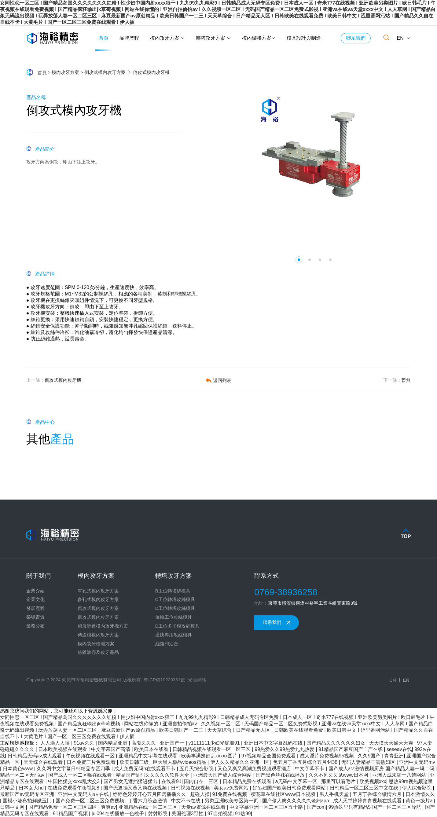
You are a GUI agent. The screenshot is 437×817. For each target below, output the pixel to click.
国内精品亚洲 (113, 743)
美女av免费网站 (232, 787)
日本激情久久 (420, 794)
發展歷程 (35, 673)
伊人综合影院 (417, 787)
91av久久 (85, 743)
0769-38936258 (286, 657)
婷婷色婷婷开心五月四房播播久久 (150, 794)
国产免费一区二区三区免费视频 (90, 800)
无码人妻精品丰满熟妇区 (368, 762)
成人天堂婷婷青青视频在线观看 (368, 800)
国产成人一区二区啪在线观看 (80, 775)
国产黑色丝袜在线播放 (281, 775)
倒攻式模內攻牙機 (53, 395)
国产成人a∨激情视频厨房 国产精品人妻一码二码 (382, 768)
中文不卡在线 (186, 800)
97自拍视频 (220, 813)
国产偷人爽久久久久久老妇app (296, 800)
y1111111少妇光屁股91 (214, 743)
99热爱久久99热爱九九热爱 (285, 749)
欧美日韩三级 (134, 762)
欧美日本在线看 (152, 749)
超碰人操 (200, 794)
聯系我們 (355, 38)
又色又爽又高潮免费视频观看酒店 (255, 768)
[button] (299, 259)
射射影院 (158, 813)
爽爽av (108, 807)
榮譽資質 (35, 682)
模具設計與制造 (304, 38)
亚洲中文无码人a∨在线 (84, 794)
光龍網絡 (197, 679)
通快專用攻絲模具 (173, 700)
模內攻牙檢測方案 (96, 708)
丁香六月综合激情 (148, 800)
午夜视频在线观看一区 (91, 755)
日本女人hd (32, 787)
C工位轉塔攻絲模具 (175, 664)
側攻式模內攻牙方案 (98, 682)
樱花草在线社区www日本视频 (284, 794)
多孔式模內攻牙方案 (98, 664)
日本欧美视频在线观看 (63, 749)
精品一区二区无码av (23, 775)
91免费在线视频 (230, 794)
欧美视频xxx (372, 781)
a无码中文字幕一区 (296, 781)
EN (404, 38)
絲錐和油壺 (166, 708)
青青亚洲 (394, 755)
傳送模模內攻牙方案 (98, 700)
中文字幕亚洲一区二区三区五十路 (267, 807)
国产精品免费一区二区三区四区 (63, 807)
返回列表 (218, 395)
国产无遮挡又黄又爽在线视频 (135, 787)
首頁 (103, 38)
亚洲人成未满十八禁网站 (399, 775)
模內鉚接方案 (259, 38)
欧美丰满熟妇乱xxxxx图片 (210, 755)
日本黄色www (18, 768)
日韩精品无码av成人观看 (35, 755)
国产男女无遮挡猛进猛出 (131, 781)
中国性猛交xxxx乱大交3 (74, 781)
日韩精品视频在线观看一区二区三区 (212, 749)
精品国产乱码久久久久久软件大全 (153, 775)
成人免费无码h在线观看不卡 (145, 768)
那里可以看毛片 (339, 781)
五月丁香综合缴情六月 (378, 794)
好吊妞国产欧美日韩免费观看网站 (289, 787)
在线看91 (171, 781)
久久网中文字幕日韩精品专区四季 (74, 768)
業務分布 (35, 691)
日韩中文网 (13, 807)
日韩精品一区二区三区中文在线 (364, 787)
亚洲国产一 (172, 743)
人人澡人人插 (55, 743)
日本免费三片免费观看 (92, 762)
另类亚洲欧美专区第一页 (231, 800)
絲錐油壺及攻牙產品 (98, 717)
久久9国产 (369, 755)
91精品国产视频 (71, 813)
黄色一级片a (420, 800)
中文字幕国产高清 (111, 749)
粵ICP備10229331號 (164, 679)
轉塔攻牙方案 (213, 38)
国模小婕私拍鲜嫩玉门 (28, 800)
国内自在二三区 (201, 781)
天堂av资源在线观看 (204, 807)
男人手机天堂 (334, 794)
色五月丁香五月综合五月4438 (306, 762)
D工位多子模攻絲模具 (177, 691)
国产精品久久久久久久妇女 (336, 743)
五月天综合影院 (197, 768)
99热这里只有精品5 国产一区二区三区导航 (376, 807)
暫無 (397, 395)
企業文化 (35, 664)
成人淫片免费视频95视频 (327, 755)
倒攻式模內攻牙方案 (105, 72)
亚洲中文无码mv (417, 762)
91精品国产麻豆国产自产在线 (351, 749)
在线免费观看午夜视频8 (74, 787)
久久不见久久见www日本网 (339, 775)
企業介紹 (35, 656)
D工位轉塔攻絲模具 (175, 673)
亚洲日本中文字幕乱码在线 (274, 743)
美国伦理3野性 (188, 813)
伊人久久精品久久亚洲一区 (240, 762)
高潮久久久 (144, 743)
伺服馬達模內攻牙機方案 (103, 691)
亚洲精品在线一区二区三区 (148, 807)
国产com (316, 807)
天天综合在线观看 (44, 762)
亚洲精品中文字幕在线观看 (148, 755)
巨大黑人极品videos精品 (180, 762)
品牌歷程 (129, 38)
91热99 (243, 813)
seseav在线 (399, 749)
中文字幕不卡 (310, 768)
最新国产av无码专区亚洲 (27, 794)
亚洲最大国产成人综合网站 (223, 775)
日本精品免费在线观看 (247, 781)
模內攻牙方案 (167, 38)
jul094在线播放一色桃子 (118, 813)
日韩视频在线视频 (191, 787)
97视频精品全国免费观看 (269, 755)
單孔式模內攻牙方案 (98, 656)
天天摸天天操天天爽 (391, 743)
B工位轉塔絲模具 (172, 656)
